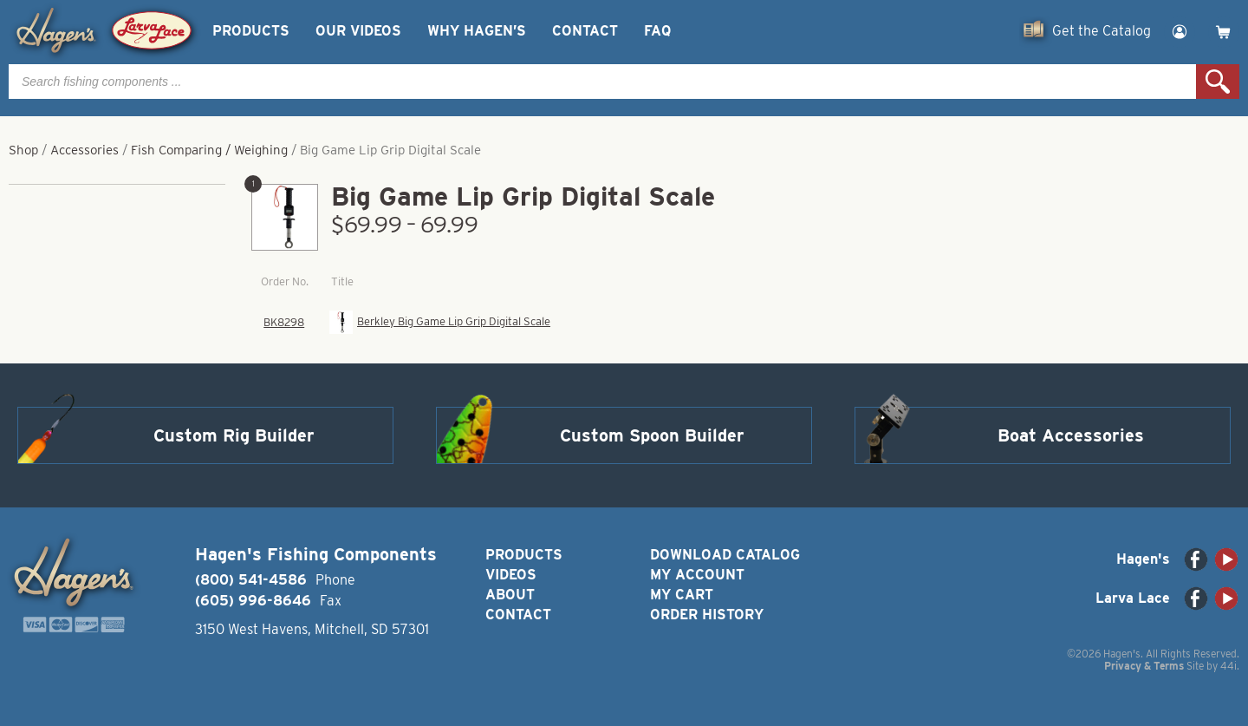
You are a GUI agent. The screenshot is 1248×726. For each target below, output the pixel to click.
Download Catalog (725, 554)
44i (1228, 665)
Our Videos (358, 31)
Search (1217, 81)
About (510, 594)
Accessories (84, 150)
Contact (585, 31)
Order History (707, 614)
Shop (23, 150)
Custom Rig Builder (234, 435)
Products (250, 31)
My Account (697, 574)
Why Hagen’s (476, 31)
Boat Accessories (1071, 435)
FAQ (657, 31)
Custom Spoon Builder (652, 435)
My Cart (681, 594)
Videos (510, 574)
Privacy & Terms (1144, 665)
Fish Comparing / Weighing (209, 150)
